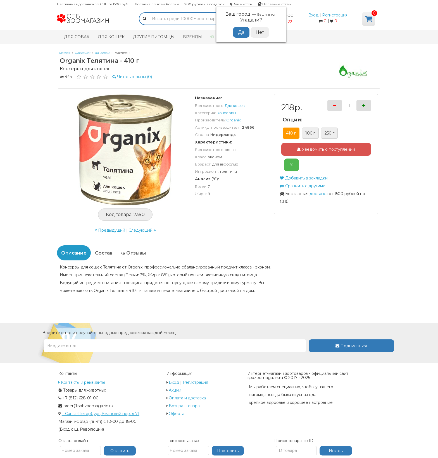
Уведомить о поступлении (326, 149)
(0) (132, 76)
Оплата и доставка (187, 398)
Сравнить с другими (302, 185)
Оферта (176, 413)
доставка (319, 193)
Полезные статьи (275, 4)
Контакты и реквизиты (81, 382)
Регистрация (335, 15)
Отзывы (133, 253)
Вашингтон (241, 4)
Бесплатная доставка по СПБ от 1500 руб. (93, 4)
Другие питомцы (154, 36)
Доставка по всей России (157, 4)
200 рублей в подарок (204, 4)
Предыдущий (110, 230)
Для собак (76, 36)
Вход (313, 15)
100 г (310, 133)
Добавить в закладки (304, 178)
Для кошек (111, 36)
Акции (175, 390)
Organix (233, 120)
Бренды (192, 36)
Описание (74, 253)
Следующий (142, 230)
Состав (104, 253)
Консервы (226, 113)
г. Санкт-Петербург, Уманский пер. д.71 (100, 413)
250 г (329, 133)
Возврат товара (184, 405)
